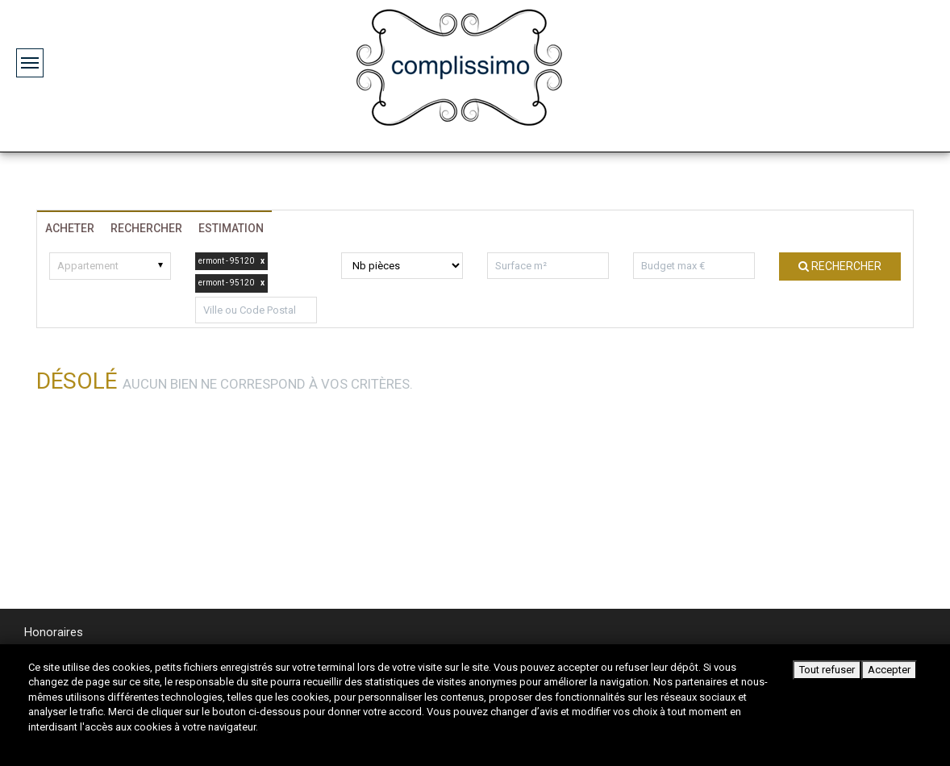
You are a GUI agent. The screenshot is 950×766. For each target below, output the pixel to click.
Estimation (231, 228)
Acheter (69, 228)
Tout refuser (827, 670)
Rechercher (146, 228)
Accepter (889, 670)
